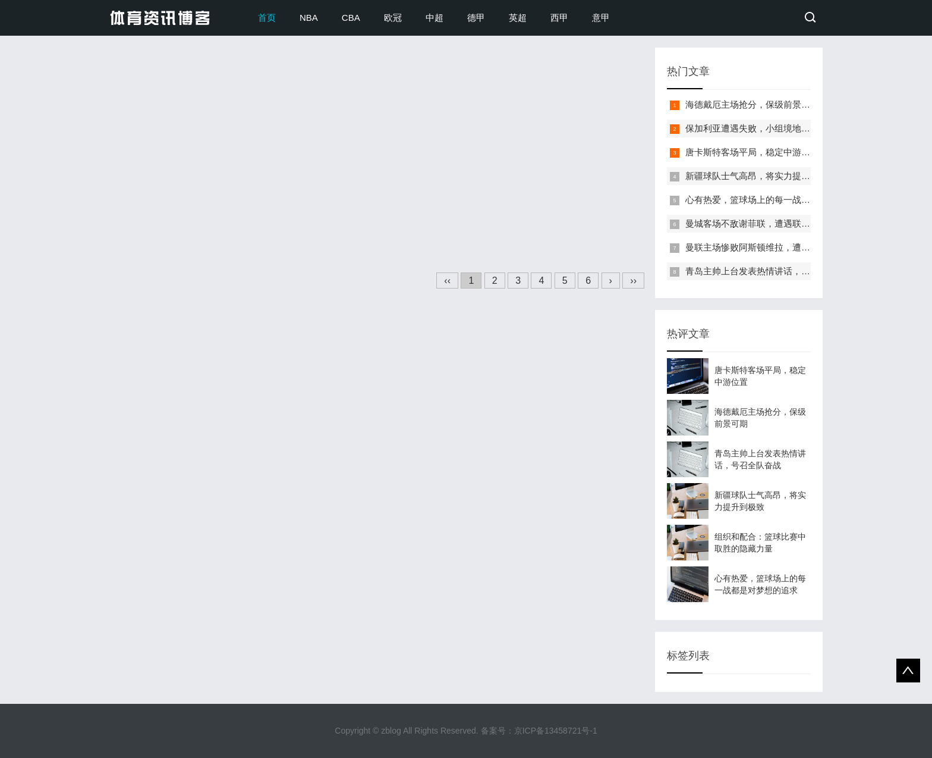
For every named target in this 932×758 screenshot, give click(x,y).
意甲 (601, 17)
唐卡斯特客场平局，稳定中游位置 (752, 152)
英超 (518, 17)
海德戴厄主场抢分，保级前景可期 (752, 104)
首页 (267, 17)
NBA (309, 17)
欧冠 (393, 17)
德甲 (476, 17)
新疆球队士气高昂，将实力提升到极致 (761, 176)
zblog (391, 730)
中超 (434, 17)
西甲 (559, 17)
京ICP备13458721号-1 (555, 730)
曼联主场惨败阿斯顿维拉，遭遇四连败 (761, 247)
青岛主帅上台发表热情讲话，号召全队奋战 (770, 271)
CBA (351, 17)
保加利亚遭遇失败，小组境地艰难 (752, 128)
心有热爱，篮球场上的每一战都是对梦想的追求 (779, 200)
